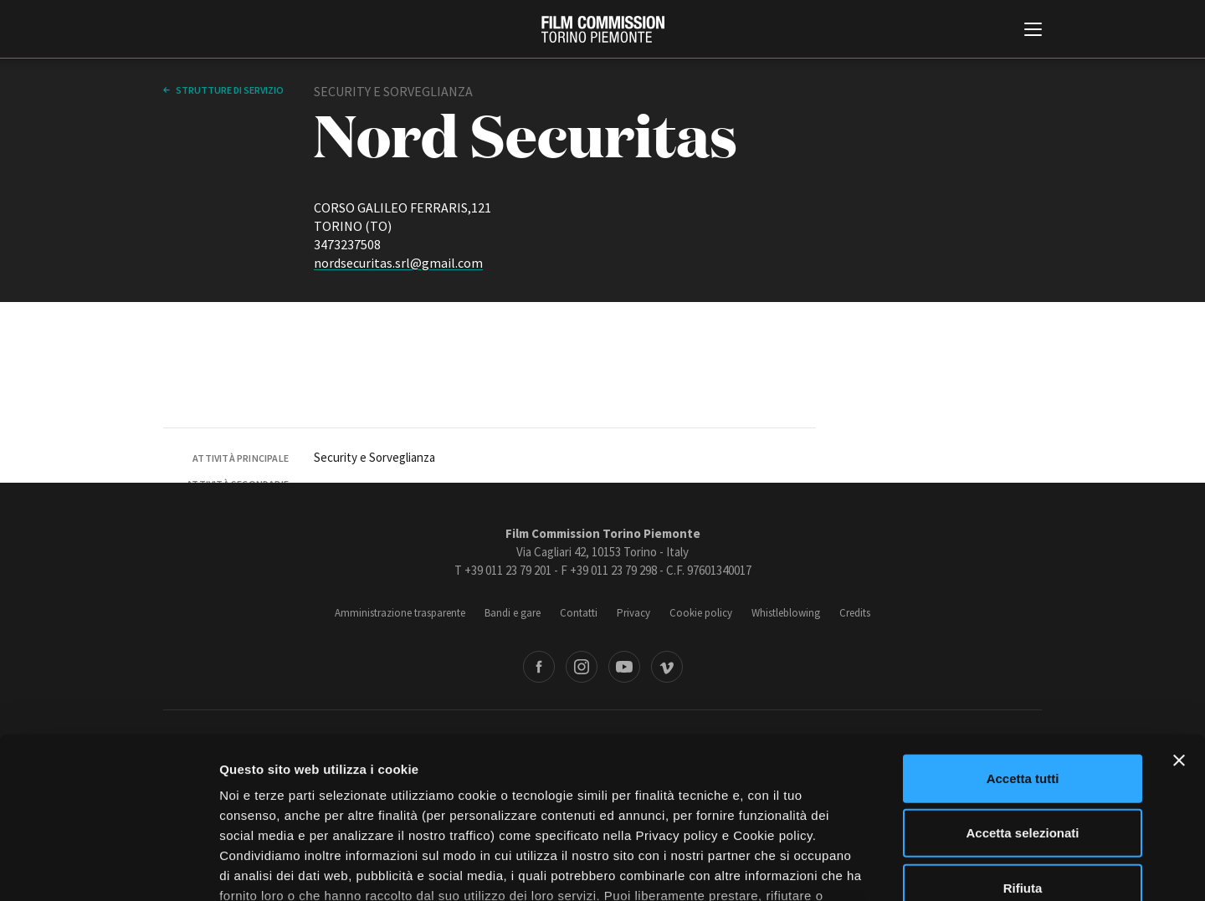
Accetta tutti (1023, 645)
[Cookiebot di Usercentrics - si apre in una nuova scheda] (108, 868)
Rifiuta (1023, 755)
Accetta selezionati (1022, 700)
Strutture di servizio (229, 90)
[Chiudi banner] (1179, 627)
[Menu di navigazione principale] (1033, 31)
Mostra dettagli (880, 868)
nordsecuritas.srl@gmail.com (398, 262)
